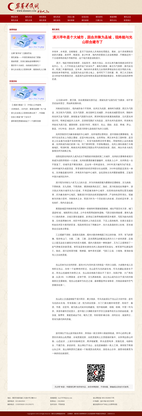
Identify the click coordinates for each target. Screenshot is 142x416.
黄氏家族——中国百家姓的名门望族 (26, 57)
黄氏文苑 (28, 20)
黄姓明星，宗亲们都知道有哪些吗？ (26, 61)
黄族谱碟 (113, 17)
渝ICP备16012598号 (107, 401)
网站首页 (14, 17)
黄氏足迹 (14, 20)
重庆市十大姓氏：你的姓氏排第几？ (26, 65)
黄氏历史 (28, 17)
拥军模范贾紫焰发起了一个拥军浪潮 (26, 121)
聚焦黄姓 (42, 17)
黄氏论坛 (113, 20)
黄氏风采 (56, 17)
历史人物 (70, 17)
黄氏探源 (85, 20)
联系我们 (127, 20)
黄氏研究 (99, 17)
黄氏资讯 (56, 20)
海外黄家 (70, 20)
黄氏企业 (127, 17)
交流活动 (85, 17)
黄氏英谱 (42, 20)
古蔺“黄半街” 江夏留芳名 (21, 53)
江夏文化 (99, 20)
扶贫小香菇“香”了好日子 (21, 117)
